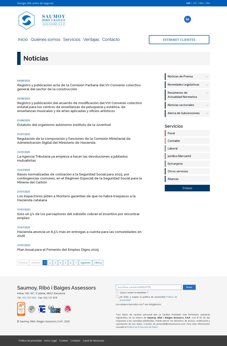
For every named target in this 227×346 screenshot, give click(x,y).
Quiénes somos (45, 39)
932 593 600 (29, 297)
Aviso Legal (50, 340)
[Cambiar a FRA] (208, 3)
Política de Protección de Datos (142, 327)
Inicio (23, 39)
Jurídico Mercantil (179, 156)
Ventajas (91, 39)
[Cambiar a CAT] (195, 3)
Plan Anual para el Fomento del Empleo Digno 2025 (58, 249)
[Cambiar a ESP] (188, 3)
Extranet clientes (179, 40)
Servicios (71, 39)
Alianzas (173, 179)
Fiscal (171, 133)
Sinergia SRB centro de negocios (35, 3)
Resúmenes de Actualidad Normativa (182, 95)
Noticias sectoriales (181, 105)
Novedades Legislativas (183, 84)
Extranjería (175, 164)
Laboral (173, 148)
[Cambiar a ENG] (202, 3)
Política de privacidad (30, 340)
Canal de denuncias (93, 340)
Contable (174, 141)
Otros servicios (178, 171)
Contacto (111, 39)
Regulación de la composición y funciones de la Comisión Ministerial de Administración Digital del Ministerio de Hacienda (74, 140)
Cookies (63, 340)
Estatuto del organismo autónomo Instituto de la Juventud (64, 125)
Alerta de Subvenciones (184, 113)
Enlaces (187, 188)
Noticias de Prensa (180, 76)
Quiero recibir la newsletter (134, 292)
